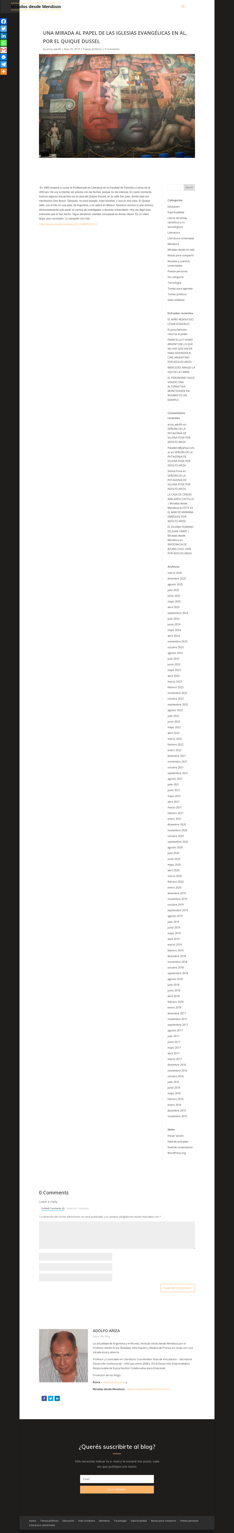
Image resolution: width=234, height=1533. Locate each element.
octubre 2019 (176, 904)
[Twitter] (3, 28)
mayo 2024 (174, 630)
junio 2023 (174, 664)
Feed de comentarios (180, 1147)
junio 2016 (174, 1087)
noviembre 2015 (177, 1116)
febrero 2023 (175, 687)
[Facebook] (3, 21)
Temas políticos (92, 49)
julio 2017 (173, 1036)
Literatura (174, 232)
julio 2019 (173, 922)
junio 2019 (174, 927)
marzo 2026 (175, 573)
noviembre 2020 (177, 830)
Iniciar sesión (176, 1136)
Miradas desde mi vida (181, 249)
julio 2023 (173, 658)
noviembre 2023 (177, 641)
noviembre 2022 (177, 693)
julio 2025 (173, 590)
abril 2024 (174, 636)
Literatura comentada (181, 238)
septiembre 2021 (178, 773)
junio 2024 (174, 624)
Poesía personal (177, 271)
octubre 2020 (176, 836)
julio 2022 (173, 716)
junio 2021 (174, 790)
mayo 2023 (174, 670)
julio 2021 (173, 784)
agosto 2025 (175, 584)
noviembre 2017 (177, 1019)
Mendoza (173, 244)
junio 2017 (174, 1042)
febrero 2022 (175, 744)
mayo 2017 (174, 1047)
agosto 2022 (175, 710)
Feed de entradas (178, 1141)
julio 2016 (173, 1082)
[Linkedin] (3, 36)
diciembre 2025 (177, 578)
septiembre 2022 (178, 704)
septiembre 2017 (178, 1024)
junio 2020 (174, 859)
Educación (174, 206)
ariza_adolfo (53, 49)
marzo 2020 (175, 876)
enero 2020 (174, 887)
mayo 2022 (174, 727)
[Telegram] (3, 64)
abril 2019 (174, 939)
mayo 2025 (174, 601)
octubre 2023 (176, 647)
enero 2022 (174, 750)
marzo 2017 (175, 1059)
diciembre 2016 (177, 1064)
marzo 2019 (175, 944)
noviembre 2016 (177, 1070)
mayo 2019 (174, 933)
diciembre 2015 (177, 1110)
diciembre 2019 (177, 893)
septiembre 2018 (178, 973)
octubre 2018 (176, 967)
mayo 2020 (174, 864)
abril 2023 (174, 676)
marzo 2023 (175, 681)
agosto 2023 (175, 653)
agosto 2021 (175, 779)
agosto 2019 (175, 916)
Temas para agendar (180, 288)
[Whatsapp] (3, 43)
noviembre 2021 (177, 761)
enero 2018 (174, 1007)
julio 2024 (173, 618)
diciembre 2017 (177, 1013)
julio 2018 (173, 985)
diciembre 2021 (177, 756)
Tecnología (174, 282)
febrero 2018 (175, 1002)
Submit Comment (177, 1288)
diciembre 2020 (177, 824)
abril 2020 (174, 870)
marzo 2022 (175, 739)
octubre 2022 (176, 698)
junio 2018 (174, 990)
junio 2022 (174, 721)
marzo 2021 (175, 807)
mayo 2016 (174, 1093)
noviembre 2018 (177, 962)
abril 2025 (174, 607)
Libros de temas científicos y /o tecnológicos (177, 222)
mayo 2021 (174, 796)
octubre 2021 (176, 767)
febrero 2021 (175, 813)
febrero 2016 (175, 1099)
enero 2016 (174, 1105)
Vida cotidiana (176, 300)
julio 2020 (173, 853)
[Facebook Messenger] (3, 57)
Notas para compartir (181, 255)
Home (32, 1520)
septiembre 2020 (178, 841)
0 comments (112, 49)
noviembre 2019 (177, 899)
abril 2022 (174, 733)
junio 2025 (174, 596)
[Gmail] (3, 50)
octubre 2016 (176, 1076)
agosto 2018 (175, 979)
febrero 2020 (175, 881)
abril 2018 (174, 996)
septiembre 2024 (178, 613)
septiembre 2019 (178, 910)
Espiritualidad (176, 212)
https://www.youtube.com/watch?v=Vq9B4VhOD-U (68, 224)
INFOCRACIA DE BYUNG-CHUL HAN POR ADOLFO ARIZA (180, 549)
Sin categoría (175, 277)
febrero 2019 (175, 950)
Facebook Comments (78, 1208)
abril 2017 (174, 1053)
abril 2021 (174, 801)
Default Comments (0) (53, 1208)
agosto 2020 (175, 847)
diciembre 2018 (177, 956)
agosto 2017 (175, 1030)
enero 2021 (174, 819)
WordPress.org (177, 1153)
